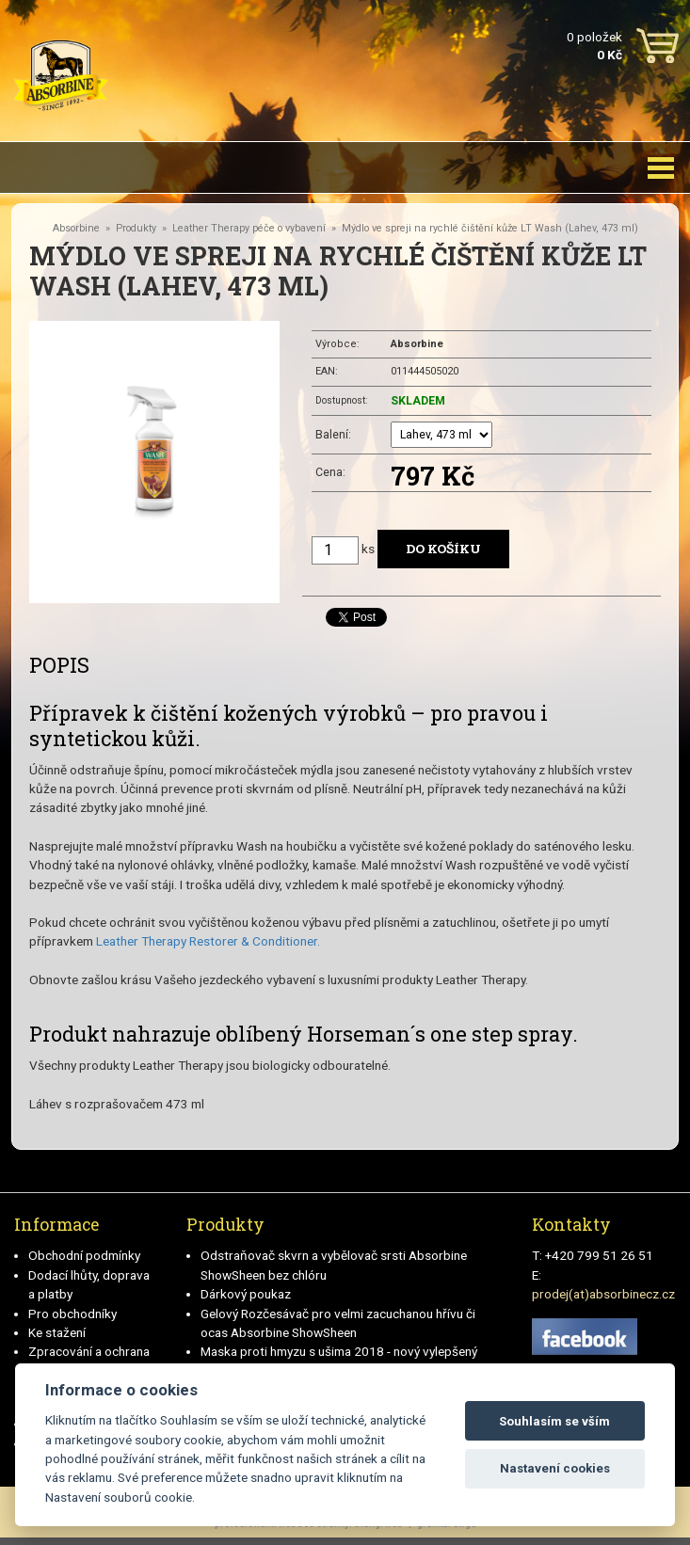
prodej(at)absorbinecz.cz (603, 1293)
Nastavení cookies (555, 1468)
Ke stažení (57, 1332)
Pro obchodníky (72, 1313)
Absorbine (76, 228)
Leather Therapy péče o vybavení (249, 228)
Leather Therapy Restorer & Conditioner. (208, 940)
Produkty (136, 228)
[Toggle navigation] (661, 167)
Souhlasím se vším (554, 1421)
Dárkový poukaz (246, 1293)
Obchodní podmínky (84, 1255)
